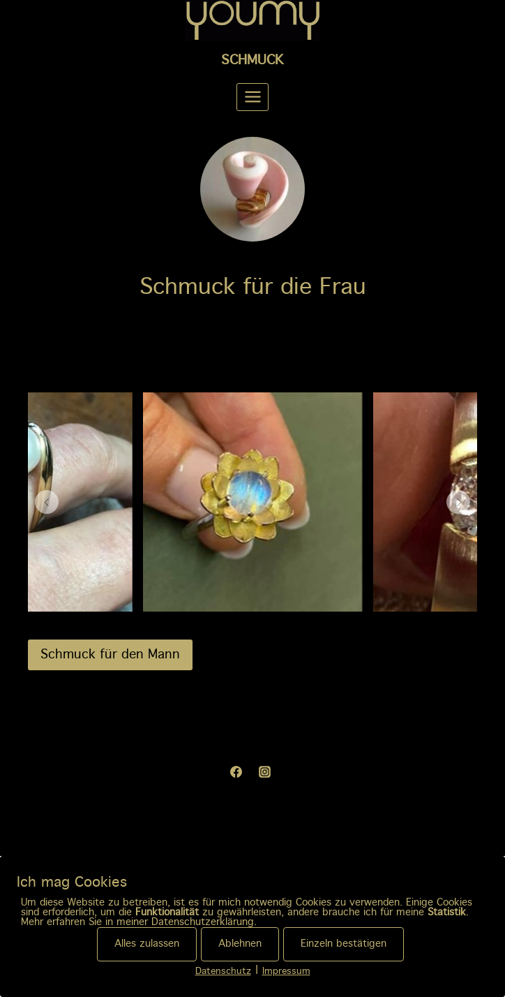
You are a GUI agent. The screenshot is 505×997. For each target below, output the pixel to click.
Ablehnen (240, 944)
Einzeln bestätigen (343, 944)
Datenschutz (223, 971)
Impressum (286, 971)
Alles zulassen (146, 944)
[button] (47, 502)
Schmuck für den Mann (110, 655)
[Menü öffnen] (252, 97)
